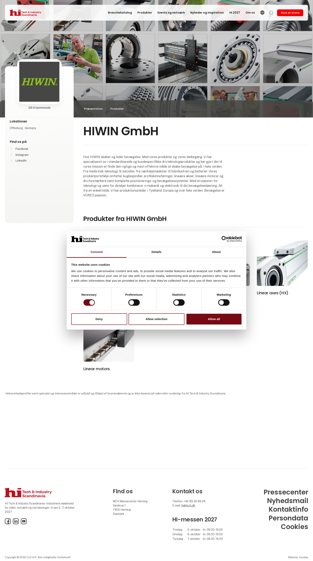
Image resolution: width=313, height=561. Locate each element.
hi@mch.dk (188, 505)
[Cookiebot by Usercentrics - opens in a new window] (224, 239)
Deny (99, 319)
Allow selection (156, 319)
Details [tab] (156, 252)
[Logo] (26, 13)
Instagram (21, 154)
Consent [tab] (97, 252)
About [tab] (216, 252)
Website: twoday (298, 557)
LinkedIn (21, 160)
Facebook (21, 148)
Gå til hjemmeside (39, 107)
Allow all (214, 319)
